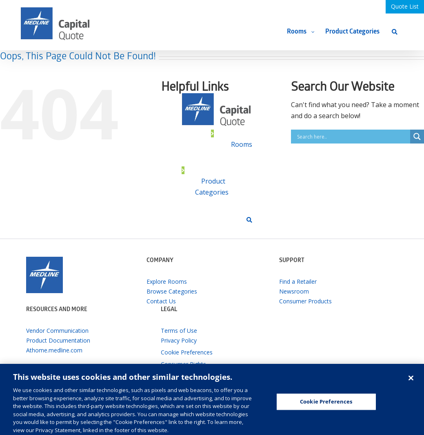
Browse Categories (172, 291)
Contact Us (161, 301)
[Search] (394, 32)
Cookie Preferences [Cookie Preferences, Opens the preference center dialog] (326, 405)
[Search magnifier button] (417, 137)
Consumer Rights (183, 364)
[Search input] (352, 137)
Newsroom (294, 291)
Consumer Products (305, 301)
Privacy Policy (179, 340)
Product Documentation (58, 340)
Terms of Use (179, 330)
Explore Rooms (167, 281)
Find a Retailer (298, 281)
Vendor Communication (57, 330)
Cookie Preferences (187, 352)
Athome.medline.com (54, 350)
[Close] (411, 381)
